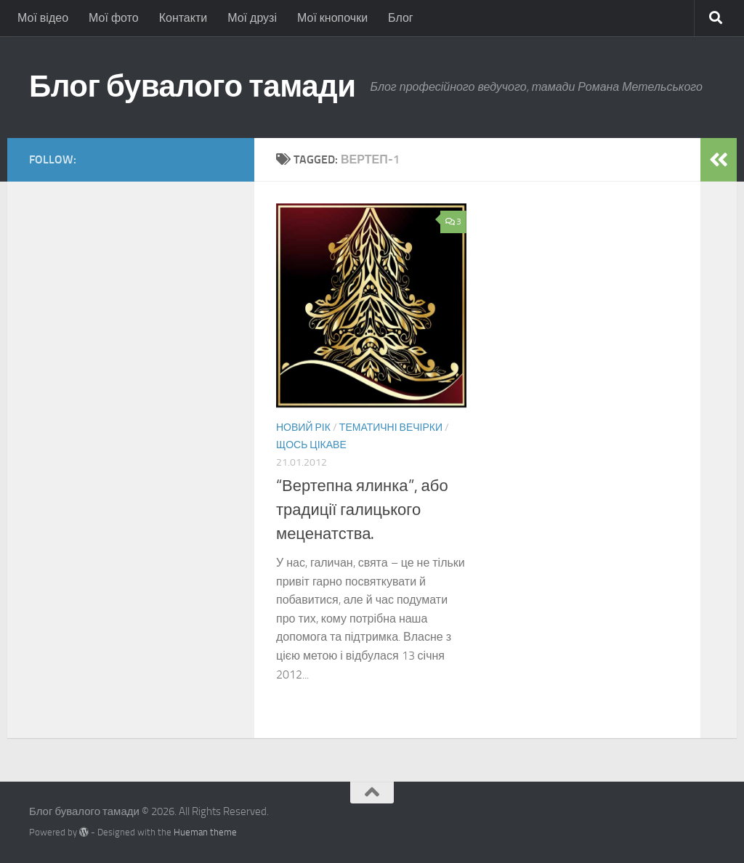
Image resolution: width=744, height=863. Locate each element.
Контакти (183, 18)
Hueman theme (205, 832)
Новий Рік (303, 427)
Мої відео (42, 18)
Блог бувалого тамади (192, 86)
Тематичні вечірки (390, 427)
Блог (400, 18)
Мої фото (114, 18)
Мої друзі (252, 18)
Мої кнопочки (332, 18)
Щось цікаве (311, 445)
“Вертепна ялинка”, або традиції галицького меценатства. (362, 510)
